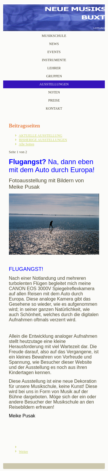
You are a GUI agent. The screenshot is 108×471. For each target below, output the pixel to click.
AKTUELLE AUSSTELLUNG (40, 136)
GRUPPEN (54, 76)
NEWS (54, 44)
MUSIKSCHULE (54, 36)
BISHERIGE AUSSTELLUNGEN (43, 140)
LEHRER (54, 68)
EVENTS (54, 52)
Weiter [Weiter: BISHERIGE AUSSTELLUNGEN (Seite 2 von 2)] (23, 452)
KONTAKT (54, 108)
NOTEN (54, 92)
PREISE (54, 100)
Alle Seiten (26, 144)
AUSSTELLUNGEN (54, 84)
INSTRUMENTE (54, 60)
